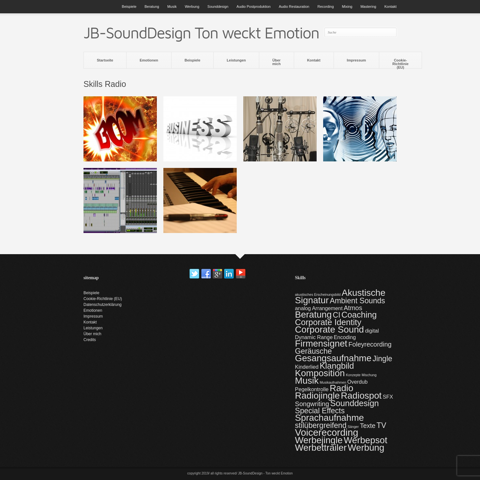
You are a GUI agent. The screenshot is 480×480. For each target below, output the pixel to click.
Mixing (347, 6)
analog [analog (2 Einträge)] (303, 308)
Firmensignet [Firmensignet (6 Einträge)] (321, 343)
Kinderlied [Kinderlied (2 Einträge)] (307, 367)
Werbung (192, 6)
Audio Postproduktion (253, 6)
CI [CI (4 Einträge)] (336, 315)
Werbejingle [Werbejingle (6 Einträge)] (319, 440)
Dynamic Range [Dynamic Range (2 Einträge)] (314, 337)
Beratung (151, 6)
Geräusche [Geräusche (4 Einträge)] (313, 351)
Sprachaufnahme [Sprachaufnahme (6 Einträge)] (329, 418)
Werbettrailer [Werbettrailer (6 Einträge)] (321, 448)
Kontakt (390, 6)
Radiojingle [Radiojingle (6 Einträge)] (317, 396)
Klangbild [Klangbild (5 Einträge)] (337, 365)
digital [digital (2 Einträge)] (372, 331)
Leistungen (236, 60)
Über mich (276, 62)
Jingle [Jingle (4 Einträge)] (382, 358)
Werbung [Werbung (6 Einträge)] (366, 448)
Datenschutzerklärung (102, 304)
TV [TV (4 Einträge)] (381, 425)
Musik (172, 6)
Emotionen (149, 60)
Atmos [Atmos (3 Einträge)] (353, 307)
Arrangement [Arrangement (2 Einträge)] (327, 308)
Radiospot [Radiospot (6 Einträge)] (361, 396)
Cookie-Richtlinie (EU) (400, 63)
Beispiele (129, 6)
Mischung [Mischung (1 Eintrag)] (369, 375)
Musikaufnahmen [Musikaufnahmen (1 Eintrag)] (333, 382)
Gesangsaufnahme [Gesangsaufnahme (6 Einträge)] (333, 358)
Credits (89, 339)
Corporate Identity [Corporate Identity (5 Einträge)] (328, 322)
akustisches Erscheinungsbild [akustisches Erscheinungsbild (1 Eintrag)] (318, 294)
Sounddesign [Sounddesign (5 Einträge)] (354, 403)
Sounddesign (217, 6)
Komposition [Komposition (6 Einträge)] (320, 373)
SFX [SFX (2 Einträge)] (388, 397)
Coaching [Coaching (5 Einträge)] (359, 314)
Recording (325, 6)
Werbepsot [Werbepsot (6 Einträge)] (365, 440)
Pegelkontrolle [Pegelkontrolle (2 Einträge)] (312, 389)
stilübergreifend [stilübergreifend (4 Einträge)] (321, 425)
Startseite (105, 60)
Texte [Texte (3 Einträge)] (368, 425)
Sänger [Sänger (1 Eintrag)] (353, 427)
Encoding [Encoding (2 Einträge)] (345, 337)
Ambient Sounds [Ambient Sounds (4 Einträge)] (357, 300)
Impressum (356, 60)
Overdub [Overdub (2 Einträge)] (357, 382)
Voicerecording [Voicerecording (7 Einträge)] (326, 432)
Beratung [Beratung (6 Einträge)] (313, 314)
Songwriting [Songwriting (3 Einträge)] (312, 403)
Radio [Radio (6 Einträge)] (341, 388)
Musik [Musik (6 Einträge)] (307, 381)
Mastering (368, 6)
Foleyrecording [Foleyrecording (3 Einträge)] (369, 344)
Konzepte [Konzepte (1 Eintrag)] (353, 375)
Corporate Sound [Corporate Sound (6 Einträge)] (329, 329)
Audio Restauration (294, 6)
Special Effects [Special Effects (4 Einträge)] (320, 410)
